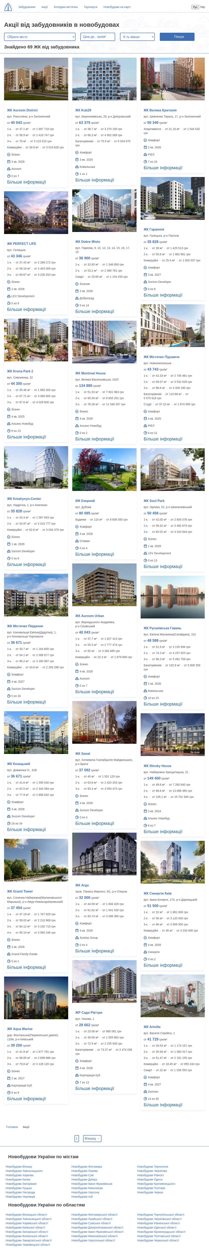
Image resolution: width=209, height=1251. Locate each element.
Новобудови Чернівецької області (28, 1244)
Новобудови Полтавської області (159, 1236)
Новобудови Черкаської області (158, 1240)
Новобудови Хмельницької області (28, 1219)
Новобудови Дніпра (84, 1179)
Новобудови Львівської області (91, 1219)
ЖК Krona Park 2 (20, 371)
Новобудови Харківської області (27, 1223)
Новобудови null (82, 1196)
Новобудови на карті (117, 7)
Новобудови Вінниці (19, 1166)
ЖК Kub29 (83, 110)
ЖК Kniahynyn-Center (24, 499)
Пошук (179, 36)
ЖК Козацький (18, 764)
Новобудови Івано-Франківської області (97, 1231)
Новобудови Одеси (149, 1179)
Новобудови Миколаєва (87, 1188)
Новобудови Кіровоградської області (161, 1231)
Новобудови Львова (84, 1171)
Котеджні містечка (66, 7)
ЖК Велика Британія (160, 110)
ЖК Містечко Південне (25, 626)
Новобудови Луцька (19, 1188)
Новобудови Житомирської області (94, 1214)
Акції (44, 7)
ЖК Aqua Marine (20, 1029)
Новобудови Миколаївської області (94, 1236)
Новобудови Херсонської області (93, 1240)
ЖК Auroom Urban (89, 616)
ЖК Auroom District (22, 110)
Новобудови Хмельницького (24, 1171)
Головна (12, 1127)
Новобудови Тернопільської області (160, 1214)
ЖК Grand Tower (20, 891)
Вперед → (92, 1138)
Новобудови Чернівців (20, 1196)
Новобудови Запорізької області (27, 1231)
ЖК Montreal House (90, 373)
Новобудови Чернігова (152, 1171)
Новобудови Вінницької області (26, 1214)
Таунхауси (90, 7)
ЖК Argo (82, 885)
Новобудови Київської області (25, 1227)
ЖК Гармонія (154, 229)
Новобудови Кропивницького (156, 1183)
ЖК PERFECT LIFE (21, 243)
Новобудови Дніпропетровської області (97, 1227)
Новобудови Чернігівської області (159, 1219)
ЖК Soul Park (154, 501)
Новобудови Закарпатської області (29, 1240)
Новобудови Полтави (151, 1188)
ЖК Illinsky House (157, 766)
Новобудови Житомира (86, 1166)
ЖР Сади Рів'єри (88, 1012)
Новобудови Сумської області (91, 1223)
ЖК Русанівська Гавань (162, 628)
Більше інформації (26, 182)
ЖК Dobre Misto (87, 241)
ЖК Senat (82, 753)
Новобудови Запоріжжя (21, 1183)
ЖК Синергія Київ (158, 893)
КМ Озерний (85, 501)
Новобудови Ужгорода (20, 1192)
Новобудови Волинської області (27, 1236)
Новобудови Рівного (150, 1175)
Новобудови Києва (18, 1179)
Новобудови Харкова (19, 1175)
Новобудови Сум (82, 1175)
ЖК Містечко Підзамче (162, 357)
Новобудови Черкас (150, 1192)
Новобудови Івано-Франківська (91, 1183)
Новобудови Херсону (85, 1192)
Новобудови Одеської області (157, 1227)
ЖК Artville (152, 1027)
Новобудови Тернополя (152, 1166)
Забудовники (26, 7)
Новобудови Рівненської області (158, 1223)
